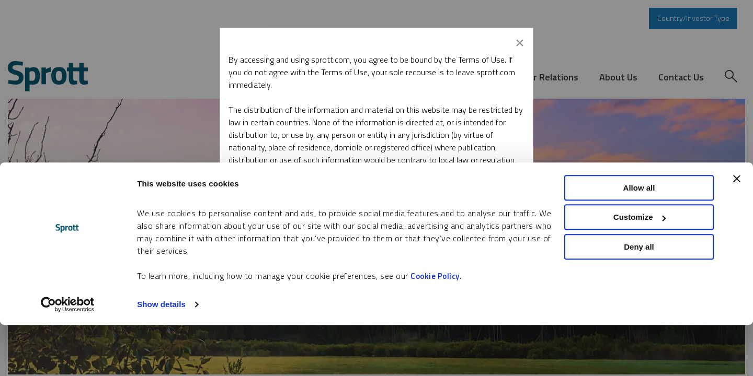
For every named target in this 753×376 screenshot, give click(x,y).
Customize (639, 268)
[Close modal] (519, 40)
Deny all (639, 297)
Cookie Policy (435, 327)
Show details (161, 355)
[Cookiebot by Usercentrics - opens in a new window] (67, 355)
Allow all (639, 238)
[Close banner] (736, 229)
